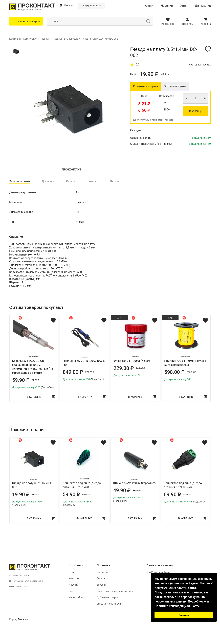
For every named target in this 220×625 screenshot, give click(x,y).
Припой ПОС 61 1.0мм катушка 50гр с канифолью (185, 362)
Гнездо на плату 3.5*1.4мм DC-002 (99, 38)
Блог (71, 591)
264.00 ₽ (140, 368)
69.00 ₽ (35, 380)
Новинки (167, 5)
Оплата (101, 578)
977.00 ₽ (89, 372)
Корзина (206, 23)
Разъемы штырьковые (65, 38)
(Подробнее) (48, 387)
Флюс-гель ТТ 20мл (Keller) (132, 360)
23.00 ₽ (165, 74)
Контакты (74, 578)
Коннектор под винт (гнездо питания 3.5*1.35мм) (183, 485)
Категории (15, 38)
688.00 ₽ (191, 372)
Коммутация (30, 38)
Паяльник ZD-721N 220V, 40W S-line (84, 362)
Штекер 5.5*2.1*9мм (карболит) (134, 483)
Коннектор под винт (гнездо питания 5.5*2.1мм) (82, 485)
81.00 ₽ (187, 494)
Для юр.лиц (203, 5)
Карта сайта (76, 597)
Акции (149, 5)
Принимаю (184, 615)
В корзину (195, 111)
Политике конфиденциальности (177, 606)
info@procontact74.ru (93, 5)
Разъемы (45, 38)
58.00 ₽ (137, 490)
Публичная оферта (107, 597)
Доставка (102, 572)
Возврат (101, 584)
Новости (73, 584)
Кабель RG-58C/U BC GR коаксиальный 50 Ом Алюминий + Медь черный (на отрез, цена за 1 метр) (32, 366)
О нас (72, 572)
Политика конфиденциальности (115, 591)
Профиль (187, 23)
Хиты (183, 5)
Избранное (167, 23)
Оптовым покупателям (110, 603)
